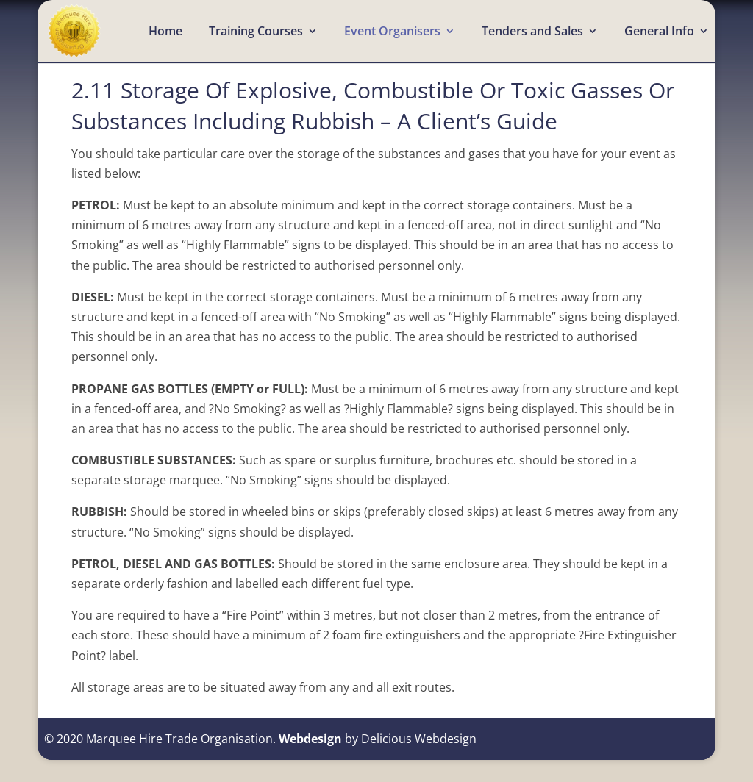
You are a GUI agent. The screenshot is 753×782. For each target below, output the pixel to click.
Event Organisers (392, 32)
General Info (659, 32)
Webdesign (310, 739)
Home (165, 32)
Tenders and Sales (532, 32)
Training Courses (256, 32)
